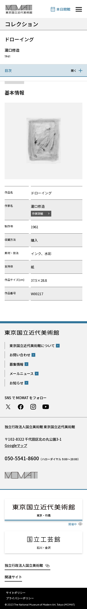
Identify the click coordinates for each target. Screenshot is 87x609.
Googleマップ (16, 445)
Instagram (33, 407)
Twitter (8, 407)
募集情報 (16, 364)
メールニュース (22, 373)
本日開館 (63, 9)
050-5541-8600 (22, 458)
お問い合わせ (20, 354)
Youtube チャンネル (45, 407)
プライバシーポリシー (20, 598)
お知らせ (16, 382)
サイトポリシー (16, 592)
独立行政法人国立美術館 (24, 565)
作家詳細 (37, 213)
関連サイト (13, 576)
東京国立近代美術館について (32, 345)
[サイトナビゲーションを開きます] (79, 9)
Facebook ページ (20, 407)
